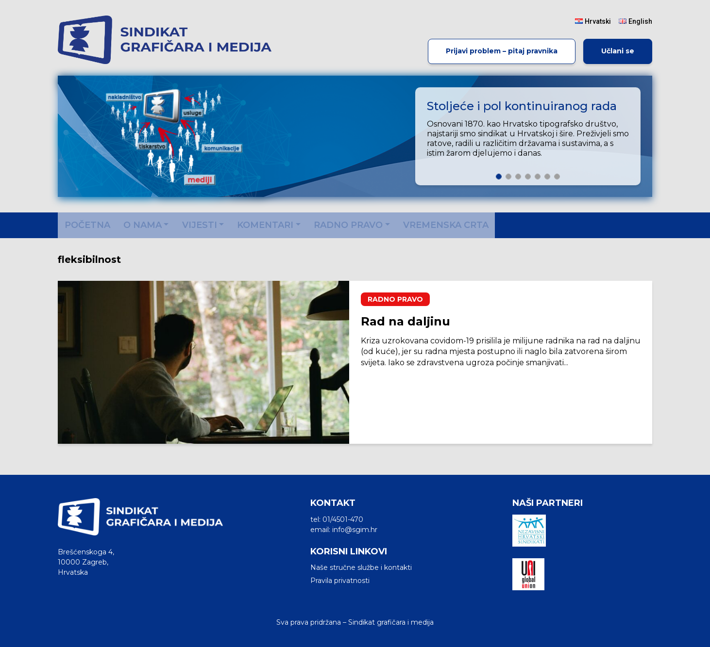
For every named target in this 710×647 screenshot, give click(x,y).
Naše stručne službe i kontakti (361, 567)
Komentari (265, 225)
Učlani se (617, 51)
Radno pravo (348, 225)
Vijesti (199, 225)
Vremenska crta (446, 225)
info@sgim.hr (354, 529)
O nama (142, 225)
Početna (87, 225)
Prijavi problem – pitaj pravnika (502, 51)
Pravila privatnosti (340, 580)
